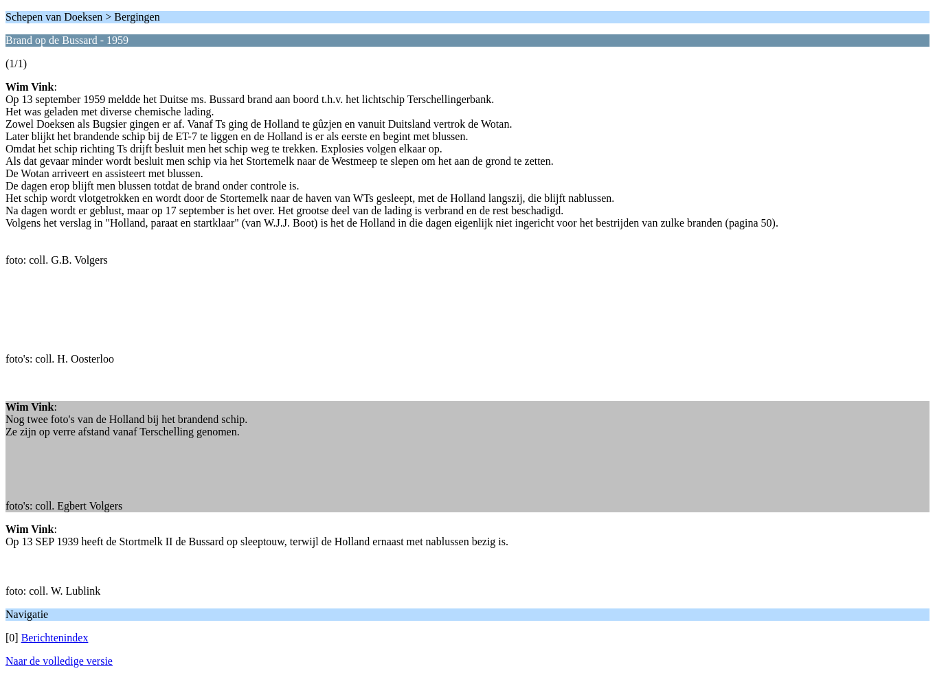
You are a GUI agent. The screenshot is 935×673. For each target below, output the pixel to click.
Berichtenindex (55, 637)
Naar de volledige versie (59, 661)
